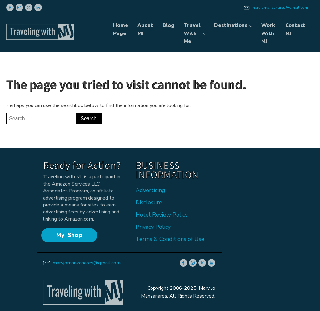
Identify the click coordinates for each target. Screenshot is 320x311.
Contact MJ (295, 29)
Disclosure (149, 202)
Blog (168, 25)
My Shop (69, 235)
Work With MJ (268, 33)
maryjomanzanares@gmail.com (280, 7)
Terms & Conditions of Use (170, 239)
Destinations (231, 25)
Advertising (150, 190)
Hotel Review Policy (162, 214)
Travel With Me (192, 33)
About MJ (145, 29)
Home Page (120, 29)
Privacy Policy (153, 227)
